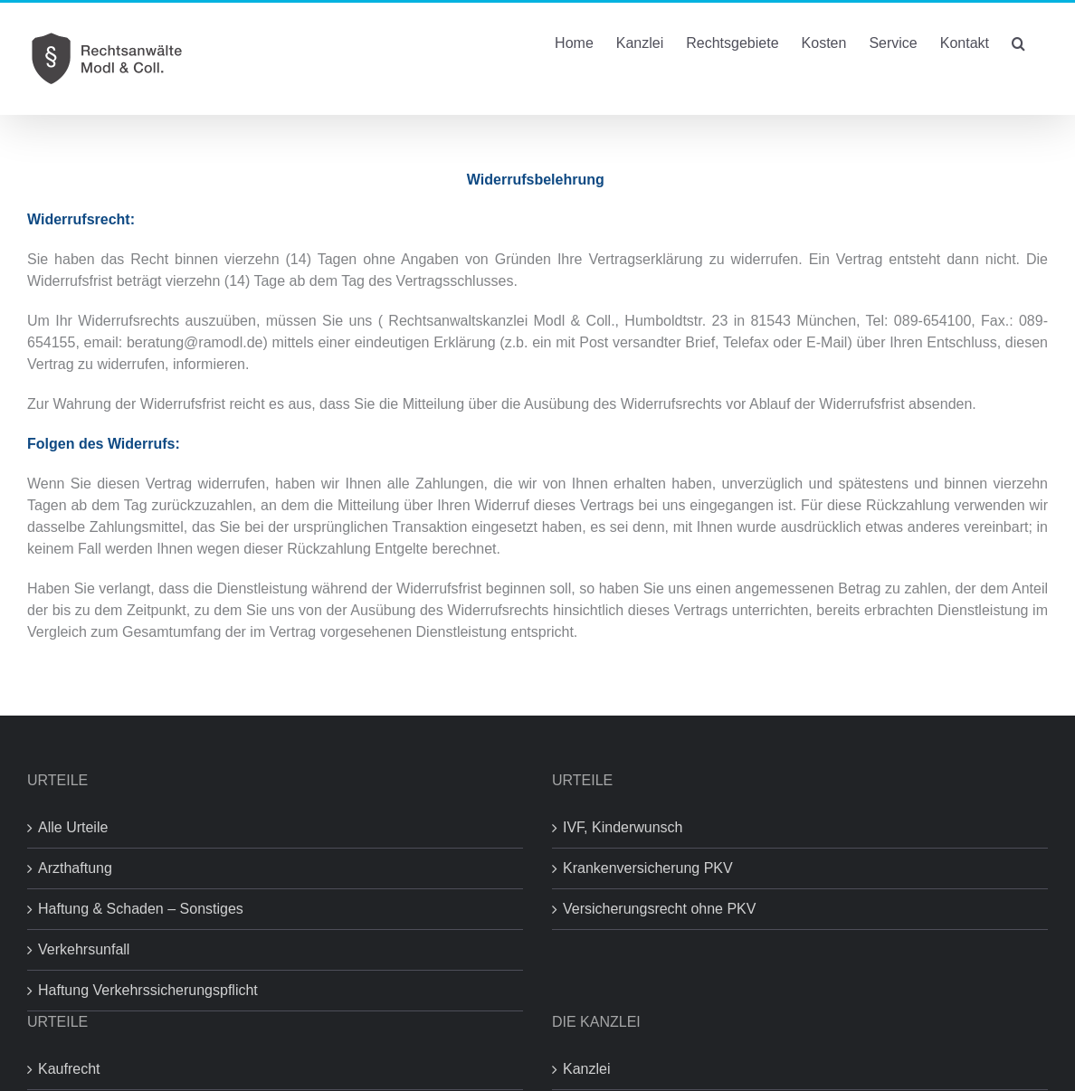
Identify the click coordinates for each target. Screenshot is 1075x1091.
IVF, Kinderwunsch (623, 827)
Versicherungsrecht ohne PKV (659, 908)
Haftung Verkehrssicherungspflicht (148, 990)
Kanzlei (586, 1069)
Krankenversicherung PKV (648, 868)
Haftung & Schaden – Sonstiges (140, 908)
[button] (1018, 42)
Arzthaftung (75, 868)
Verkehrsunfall (83, 949)
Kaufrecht (69, 1069)
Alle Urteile (73, 827)
